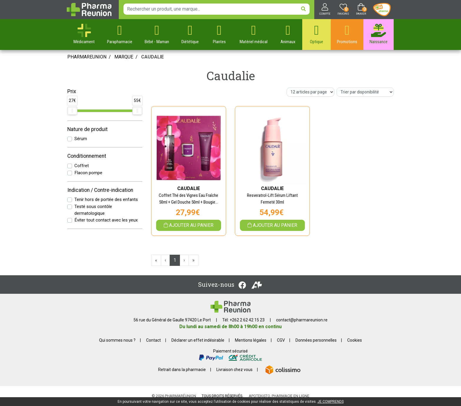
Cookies (354, 340)
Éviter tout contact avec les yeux (106, 220)
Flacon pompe (88, 172)
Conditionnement (86, 156)
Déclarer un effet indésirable (197, 340)
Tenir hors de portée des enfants (106, 199)
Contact (153, 340)
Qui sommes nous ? (117, 340)
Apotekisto (279, 396)
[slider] (72, 111)
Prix (71, 91)
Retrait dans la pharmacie (182, 369)
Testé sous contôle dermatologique (93, 210)
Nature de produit (87, 129)
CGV (281, 340)
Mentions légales (250, 340)
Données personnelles (316, 340)
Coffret (81, 165)
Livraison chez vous (234, 369)
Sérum (80, 138)
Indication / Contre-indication (100, 190)
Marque (123, 57)
